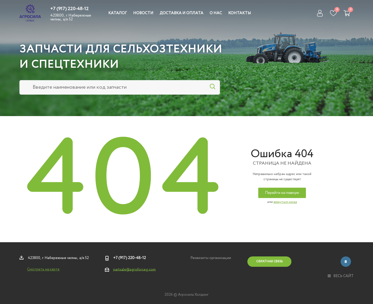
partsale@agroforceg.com (134, 269)
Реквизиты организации (210, 258)
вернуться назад (285, 202)
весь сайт (341, 276)
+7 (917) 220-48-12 (69, 8)
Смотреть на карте (43, 269)
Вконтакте (346, 261)
